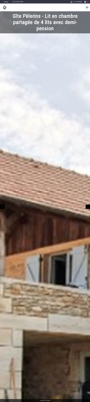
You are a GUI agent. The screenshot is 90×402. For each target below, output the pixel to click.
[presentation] (2, 207)
